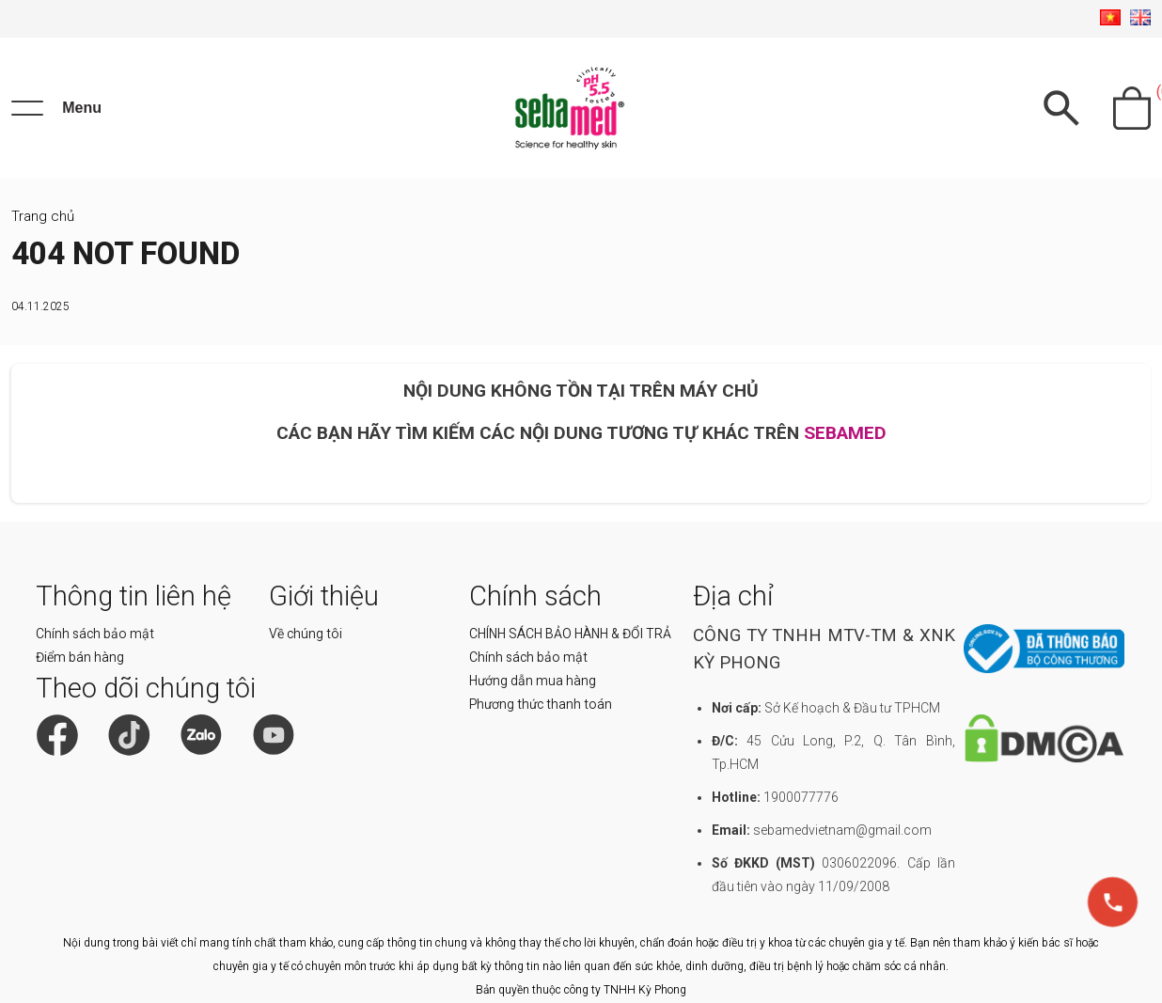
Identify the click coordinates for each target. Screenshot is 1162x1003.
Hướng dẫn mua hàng (532, 680)
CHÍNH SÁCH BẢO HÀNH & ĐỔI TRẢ (570, 633)
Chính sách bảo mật (95, 633)
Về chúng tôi (305, 633)
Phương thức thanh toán (540, 704)
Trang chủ (42, 216)
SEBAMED (845, 433)
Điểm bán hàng (80, 657)
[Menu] (56, 108)
